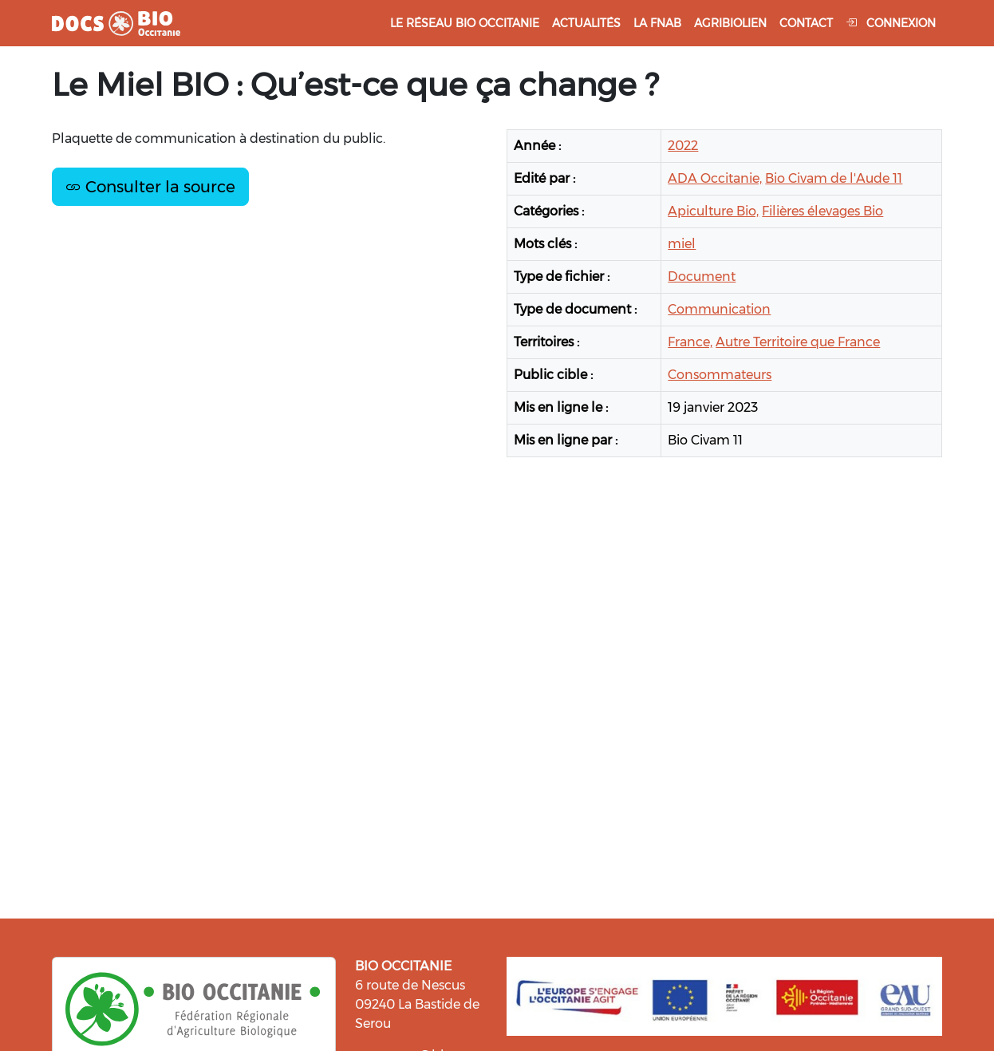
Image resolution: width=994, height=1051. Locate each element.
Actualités (586, 23)
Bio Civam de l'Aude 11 (833, 178)
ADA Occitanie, (715, 178)
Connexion (891, 23)
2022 (683, 145)
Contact (806, 23)
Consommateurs (719, 374)
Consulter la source (150, 186)
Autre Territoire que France (798, 342)
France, (690, 342)
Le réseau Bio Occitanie (464, 23)
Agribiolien (730, 23)
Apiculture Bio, (713, 211)
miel (682, 243)
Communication (719, 309)
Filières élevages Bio (822, 211)
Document (702, 276)
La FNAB (657, 23)
